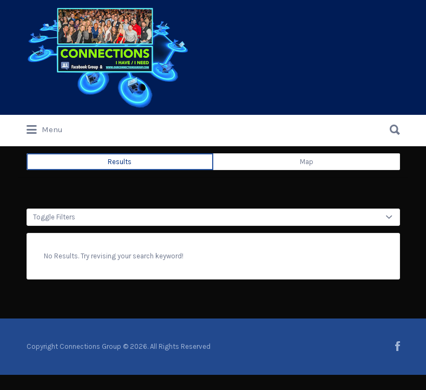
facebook (397, 346)
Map (306, 162)
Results (120, 162)
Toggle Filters (54, 217)
